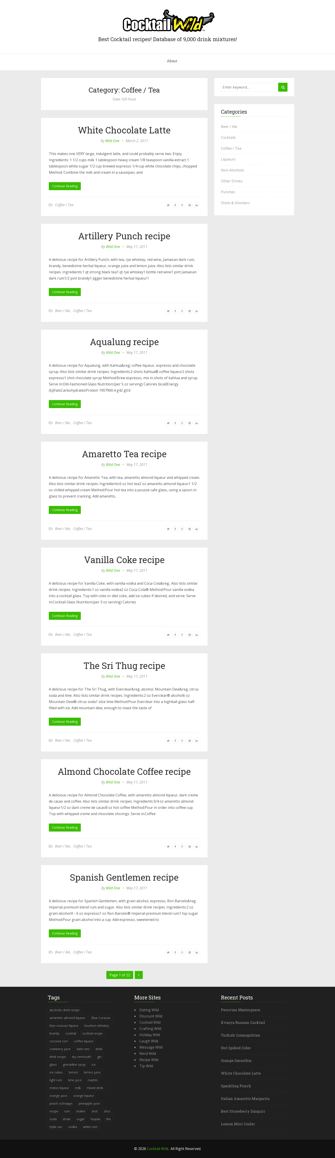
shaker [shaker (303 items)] (80, 1111)
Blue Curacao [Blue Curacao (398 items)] (101, 1018)
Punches (228, 191)
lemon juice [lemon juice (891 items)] (92, 1072)
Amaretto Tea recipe (124, 454)
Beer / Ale (62, 310)
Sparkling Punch (236, 1085)
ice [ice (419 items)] (94, 1064)
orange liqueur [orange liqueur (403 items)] (83, 1096)
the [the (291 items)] (108, 1119)
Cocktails (228, 137)
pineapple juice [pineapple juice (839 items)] (89, 1103)
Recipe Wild (148, 1059)
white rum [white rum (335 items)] (90, 1127)
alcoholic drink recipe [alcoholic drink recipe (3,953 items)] (64, 1010)
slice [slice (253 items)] (107, 1111)
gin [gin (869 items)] (99, 1057)
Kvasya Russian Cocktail (243, 1022)
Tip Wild (146, 1065)
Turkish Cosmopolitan (240, 1035)
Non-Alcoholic (232, 170)
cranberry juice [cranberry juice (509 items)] (60, 1049)
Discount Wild (150, 1016)
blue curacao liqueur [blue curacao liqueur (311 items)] (64, 1025)
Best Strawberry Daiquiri (243, 1111)
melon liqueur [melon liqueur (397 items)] (59, 1088)
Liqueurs (228, 159)
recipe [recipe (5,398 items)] (54, 1111)
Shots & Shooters (235, 202)
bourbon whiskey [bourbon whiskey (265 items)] (96, 1025)
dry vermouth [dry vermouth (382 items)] (81, 1057)
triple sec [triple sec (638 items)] (56, 1127)
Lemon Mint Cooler (238, 1124)
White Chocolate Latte (124, 130)
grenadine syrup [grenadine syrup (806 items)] (74, 1064)
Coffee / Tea (64, 204)
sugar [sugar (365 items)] (81, 1119)
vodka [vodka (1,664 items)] (72, 1127)
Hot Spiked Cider (236, 1047)
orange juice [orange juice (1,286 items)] (58, 1096)
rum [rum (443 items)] (67, 1111)
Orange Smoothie (236, 1060)
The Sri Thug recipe (124, 665)
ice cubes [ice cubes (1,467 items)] (56, 1072)
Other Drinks (232, 181)
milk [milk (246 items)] (78, 1088)
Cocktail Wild (150, 1022)
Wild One (112, 140)
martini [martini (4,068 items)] (93, 1080)
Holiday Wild (149, 1034)
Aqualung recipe (124, 342)
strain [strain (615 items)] (67, 1119)
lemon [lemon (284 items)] (73, 1072)
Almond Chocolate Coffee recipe (124, 771)
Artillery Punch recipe (124, 236)
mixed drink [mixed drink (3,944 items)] (95, 1088)
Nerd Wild (147, 1053)
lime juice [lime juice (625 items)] (75, 1080)
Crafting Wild (150, 1028)
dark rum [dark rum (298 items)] (83, 1049)
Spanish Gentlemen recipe (124, 877)
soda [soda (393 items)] (53, 1119)
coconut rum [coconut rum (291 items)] (59, 1041)
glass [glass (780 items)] (53, 1064)
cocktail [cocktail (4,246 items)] (70, 1033)
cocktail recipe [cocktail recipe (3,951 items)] (92, 1033)
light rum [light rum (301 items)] (56, 1080)
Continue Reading (64, 186)
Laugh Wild (148, 1041)
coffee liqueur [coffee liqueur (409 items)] (83, 1041)
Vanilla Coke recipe (124, 560)
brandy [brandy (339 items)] (54, 1033)
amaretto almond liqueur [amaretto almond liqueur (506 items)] (67, 1018)
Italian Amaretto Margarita (245, 1098)
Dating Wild (149, 1009)
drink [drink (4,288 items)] (98, 1049)
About (172, 60)
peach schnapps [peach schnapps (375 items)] (61, 1103)
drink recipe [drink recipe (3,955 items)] (58, 1057)
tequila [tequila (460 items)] (95, 1119)
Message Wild (151, 1047)
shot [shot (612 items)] (94, 1111)
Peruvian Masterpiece (240, 1009)
